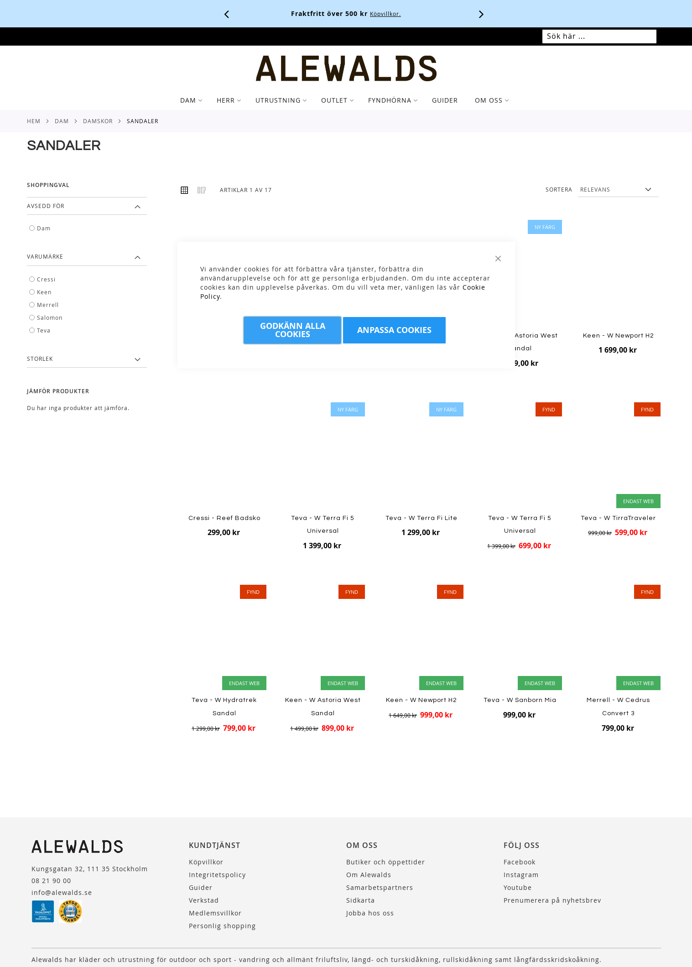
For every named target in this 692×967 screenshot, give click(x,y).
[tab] (346, 100)
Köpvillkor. (385, 13)
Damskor (98, 121)
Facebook (520, 862)
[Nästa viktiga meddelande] (481, 13)
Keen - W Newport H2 (618, 336)
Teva (44, 330)
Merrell (48, 304)
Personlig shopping (222, 925)
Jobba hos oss (370, 913)
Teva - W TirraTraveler (618, 518)
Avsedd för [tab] (45, 205)
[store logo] (346, 68)
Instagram (521, 874)
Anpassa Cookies (394, 330)
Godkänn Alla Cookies (292, 330)
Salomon (49, 317)
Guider (201, 887)
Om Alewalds (368, 874)
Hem (34, 121)
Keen (44, 292)
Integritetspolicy (217, 874)
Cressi (46, 279)
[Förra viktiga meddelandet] (226, 13)
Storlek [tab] (40, 358)
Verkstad (204, 900)
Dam (62, 121)
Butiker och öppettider (385, 862)
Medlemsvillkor (215, 913)
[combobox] (599, 36)
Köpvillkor (206, 862)
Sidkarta (360, 900)
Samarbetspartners (379, 887)
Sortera (559, 189)
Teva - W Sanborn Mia (520, 700)
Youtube (518, 887)
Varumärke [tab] (45, 256)
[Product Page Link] (520, 274)
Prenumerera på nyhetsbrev (552, 900)
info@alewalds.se (61, 892)
